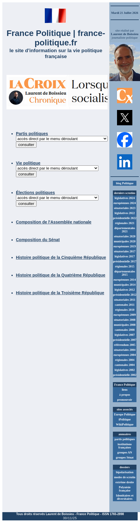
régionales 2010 (124, 309)
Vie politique (28, 163)
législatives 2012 (125, 289)
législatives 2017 (125, 256)
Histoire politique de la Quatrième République (60, 275)
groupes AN (124, 452)
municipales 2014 (125, 284)
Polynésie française (125, 489)
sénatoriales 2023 (124, 208)
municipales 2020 (125, 241)
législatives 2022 (125, 213)
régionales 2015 (124, 266)
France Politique (88, 514)
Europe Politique (124, 414)
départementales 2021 (124, 229)
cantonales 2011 (125, 304)
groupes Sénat (125, 457)
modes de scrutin (124, 477)
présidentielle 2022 (124, 218)
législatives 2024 (125, 198)
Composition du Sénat (38, 239)
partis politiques (124, 439)
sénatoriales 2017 (124, 251)
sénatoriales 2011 (125, 299)
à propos (124, 394)
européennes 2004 (124, 354)
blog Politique (124, 183)
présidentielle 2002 (124, 375)
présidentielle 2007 (124, 339)
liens (124, 389)
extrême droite (125, 482)
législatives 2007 (125, 334)
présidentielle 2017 (124, 261)
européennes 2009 (124, 314)
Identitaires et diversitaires (125, 497)
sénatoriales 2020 (124, 236)
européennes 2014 (124, 279)
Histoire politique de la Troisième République (60, 292)
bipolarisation (124, 472)
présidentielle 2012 (124, 294)
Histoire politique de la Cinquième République (61, 257)
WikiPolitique (124, 424)
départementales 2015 (124, 273)
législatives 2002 (125, 370)
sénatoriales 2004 (124, 349)
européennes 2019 (124, 246)
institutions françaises (125, 446)
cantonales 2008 (125, 329)
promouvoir (124, 399)
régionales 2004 (124, 359)
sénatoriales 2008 (124, 319)
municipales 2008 (125, 324)
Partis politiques (32, 133)
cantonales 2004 (125, 364)
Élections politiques (35, 192)
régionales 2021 (124, 223)
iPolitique (124, 419)
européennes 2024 (124, 203)
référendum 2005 (125, 344)
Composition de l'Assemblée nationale (53, 222)
